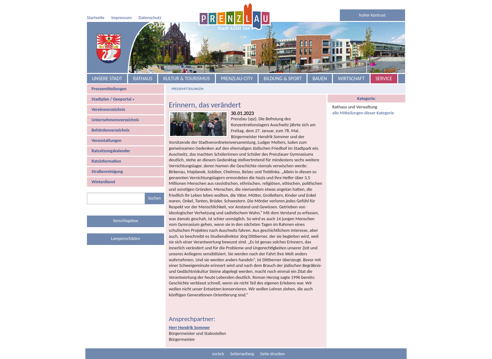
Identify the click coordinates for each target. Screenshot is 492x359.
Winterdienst (103, 182)
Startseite (95, 17)
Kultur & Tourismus (186, 78)
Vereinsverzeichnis (108, 109)
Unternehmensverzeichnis (115, 119)
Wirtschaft (351, 78)
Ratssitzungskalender (111, 150)
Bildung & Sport (283, 78)
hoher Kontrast (372, 15)
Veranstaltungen (106, 140)
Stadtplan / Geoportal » (113, 99)
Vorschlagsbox (125, 220)
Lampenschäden (125, 238)
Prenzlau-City (237, 78)
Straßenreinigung (107, 171)
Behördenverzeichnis (111, 130)
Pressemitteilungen (109, 88)
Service (384, 78)
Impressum (121, 17)
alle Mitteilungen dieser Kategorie (363, 113)
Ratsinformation (106, 161)
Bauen (320, 78)
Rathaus (142, 78)
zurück (218, 353)
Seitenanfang (242, 353)
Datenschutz (150, 17)
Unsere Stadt (107, 78)
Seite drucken (272, 353)
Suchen (154, 198)
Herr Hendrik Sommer (189, 327)
